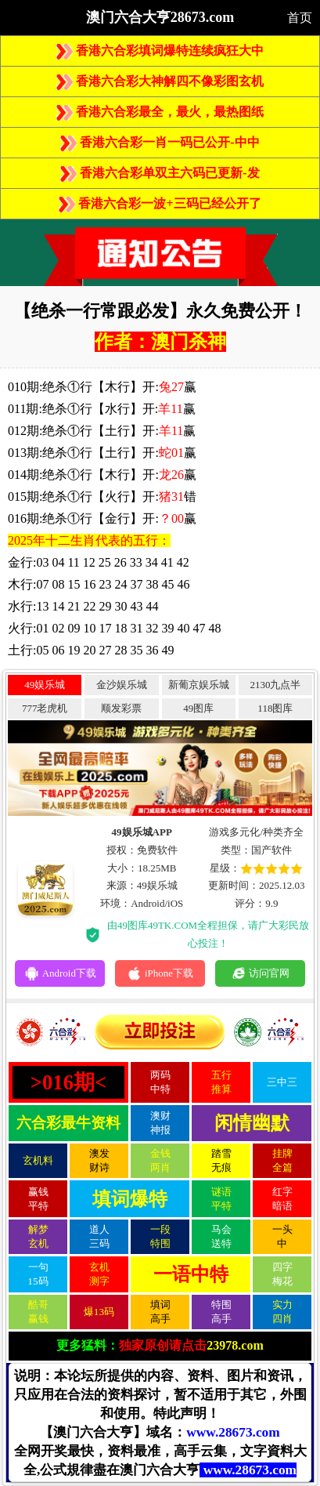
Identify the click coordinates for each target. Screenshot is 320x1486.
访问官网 (260, 973)
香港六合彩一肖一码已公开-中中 (159, 142)
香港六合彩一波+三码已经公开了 (160, 203)
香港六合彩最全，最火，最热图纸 (160, 111)
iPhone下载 (160, 973)
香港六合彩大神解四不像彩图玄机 (160, 81)
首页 (299, 17)
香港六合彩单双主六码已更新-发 (159, 172)
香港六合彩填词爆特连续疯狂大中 (160, 50)
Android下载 (60, 973)
